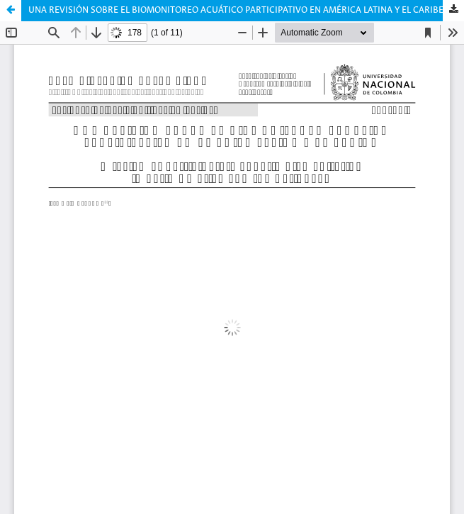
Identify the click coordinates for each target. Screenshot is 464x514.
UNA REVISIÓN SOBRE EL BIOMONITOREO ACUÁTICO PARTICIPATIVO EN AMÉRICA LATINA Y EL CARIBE (235, 10)
